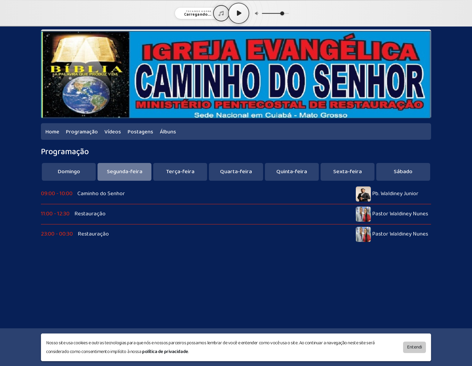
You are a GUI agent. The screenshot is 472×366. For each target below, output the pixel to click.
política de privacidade (165, 351)
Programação (82, 132)
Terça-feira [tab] (180, 171)
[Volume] (275, 13)
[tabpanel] (236, 214)
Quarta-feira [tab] (236, 171)
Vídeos (112, 132)
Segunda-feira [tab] (124, 171)
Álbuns (168, 132)
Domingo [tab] (68, 171)
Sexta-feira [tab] (347, 171)
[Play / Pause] (238, 13)
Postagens (140, 132)
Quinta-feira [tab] (291, 171)
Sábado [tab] (403, 171)
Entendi (414, 347)
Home (52, 132)
